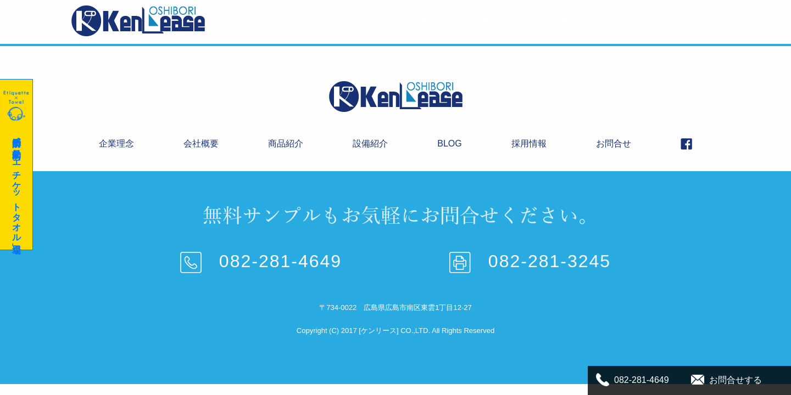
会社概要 (475, 19)
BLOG (609, 19)
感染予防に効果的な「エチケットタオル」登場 (16, 164)
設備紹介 (567, 19)
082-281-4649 (261, 261)
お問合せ (696, 19)
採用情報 (650, 19)
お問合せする (735, 380)
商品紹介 (521, 19)
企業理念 (429, 19)
